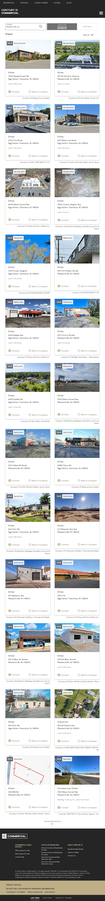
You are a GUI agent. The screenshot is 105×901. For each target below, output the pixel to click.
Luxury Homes (41, 3)
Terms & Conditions (35, 892)
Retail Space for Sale (22, 854)
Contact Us (72, 856)
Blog (69, 3)
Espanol (24, 3)
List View (35, 898)
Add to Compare (37, 91)
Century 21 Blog (73, 852)
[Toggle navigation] (101, 11)
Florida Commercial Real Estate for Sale (52, 849)
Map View (47, 898)
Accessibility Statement (15, 892)
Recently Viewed (63, 898)
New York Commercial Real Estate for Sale (50, 858)
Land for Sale (19, 857)
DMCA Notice (50, 892)
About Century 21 (75, 845)
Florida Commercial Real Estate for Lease (52, 853)
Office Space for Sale (22, 850)
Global (57, 3)
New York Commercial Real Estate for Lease (50, 863)
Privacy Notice (13, 885)
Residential (8, 3)
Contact (14, 91)
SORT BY (88, 35)
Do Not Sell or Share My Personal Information (30, 889)
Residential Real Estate (75, 849)
